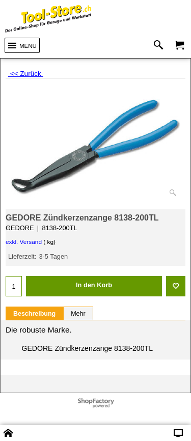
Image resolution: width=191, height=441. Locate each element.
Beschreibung (34, 313)
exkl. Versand (24, 241)
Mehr (78, 313)
